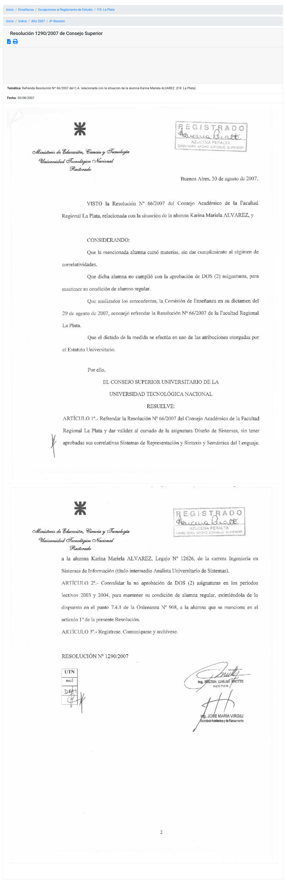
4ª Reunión (57, 21)
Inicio (10, 10)
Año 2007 (38, 21)
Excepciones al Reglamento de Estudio (65, 10)
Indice (22, 21)
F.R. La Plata (106, 10)
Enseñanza (26, 10)
